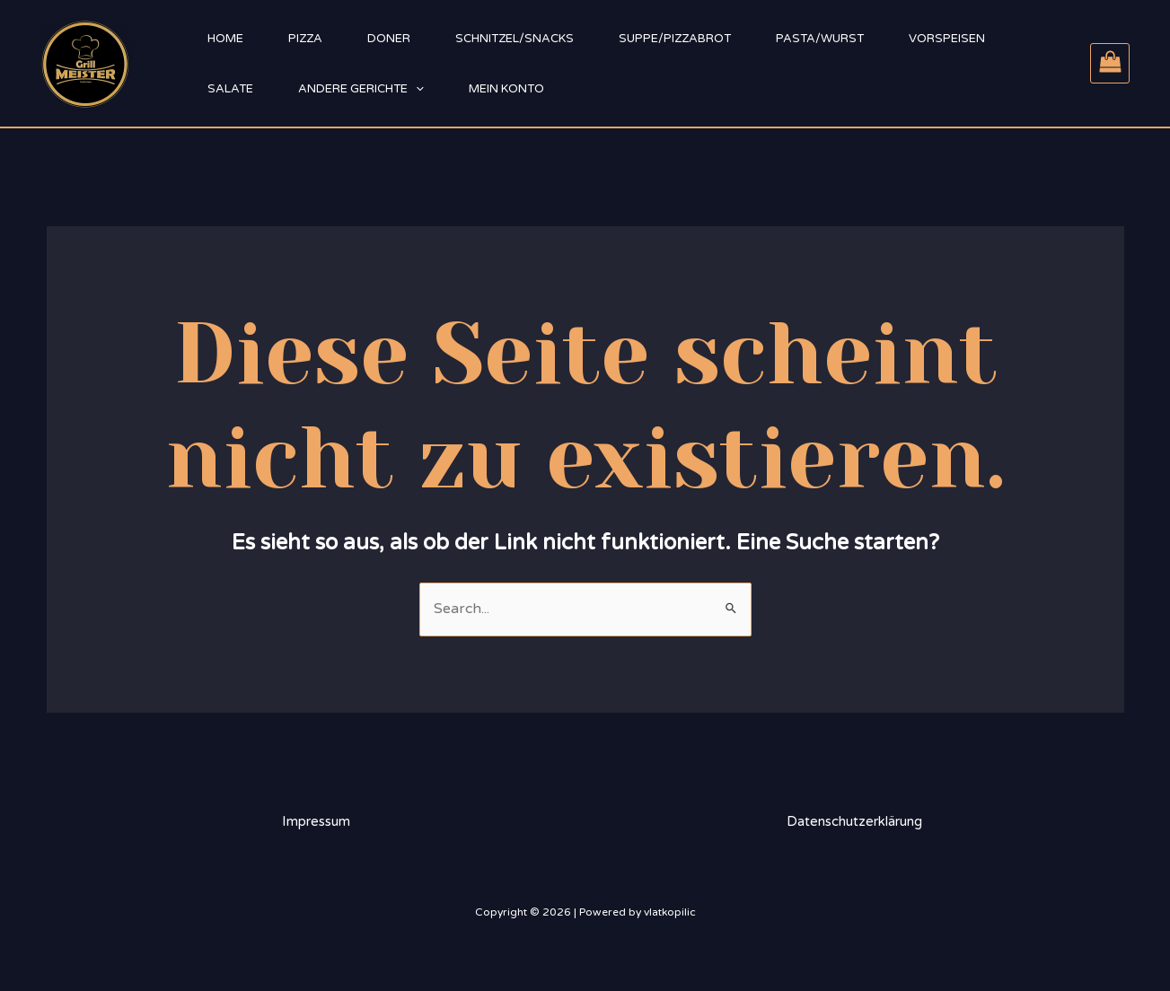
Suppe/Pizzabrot (675, 38)
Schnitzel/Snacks (514, 38)
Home (225, 38)
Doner (388, 38)
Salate (230, 89)
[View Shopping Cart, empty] (1110, 63)
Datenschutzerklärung (854, 821)
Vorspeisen (947, 38)
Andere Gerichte (361, 89)
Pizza (305, 38)
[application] (416, 89)
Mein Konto (506, 89)
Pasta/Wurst (820, 38)
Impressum (316, 821)
